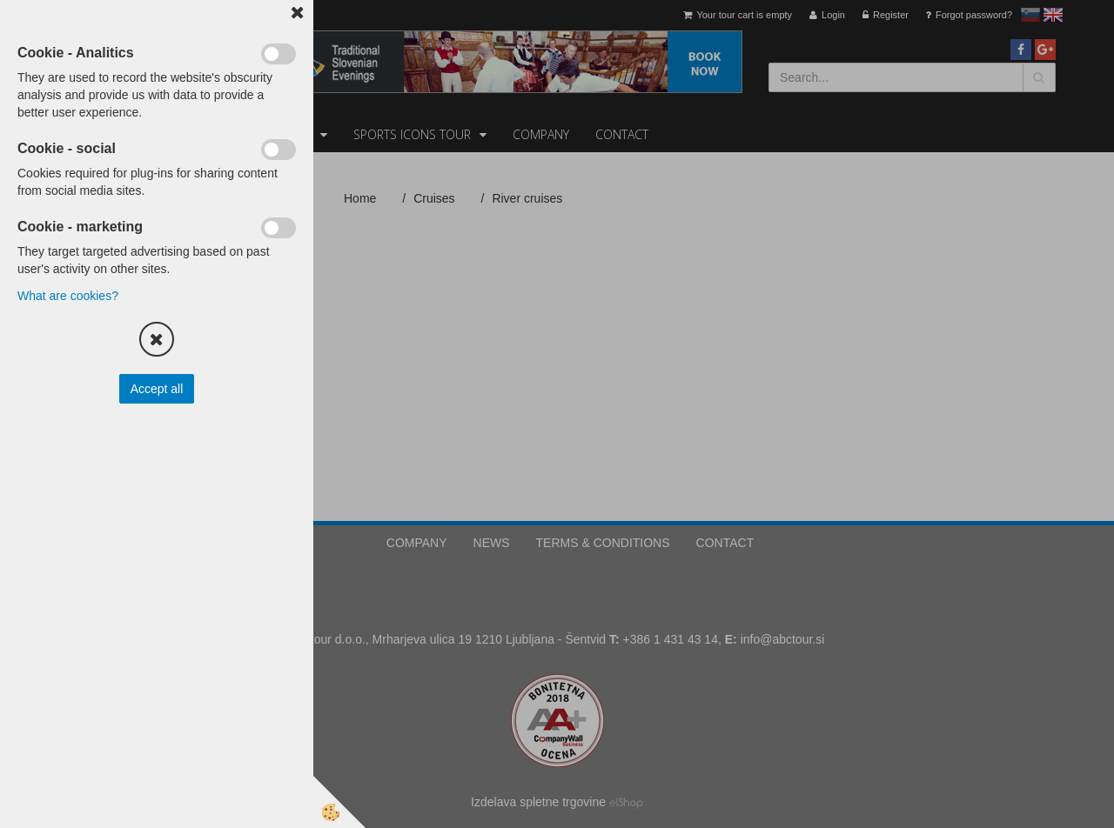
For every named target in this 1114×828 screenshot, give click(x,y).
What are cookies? (67, 296)
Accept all (157, 389)
